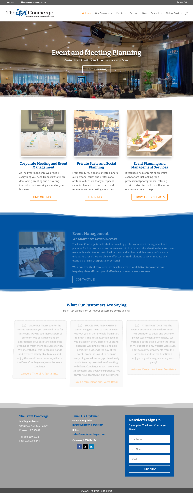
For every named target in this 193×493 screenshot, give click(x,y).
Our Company (102, 13)
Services (134, 13)
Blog (144, 13)
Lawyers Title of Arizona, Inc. (38, 373)
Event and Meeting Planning (96, 57)
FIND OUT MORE (43, 199)
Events (119, 13)
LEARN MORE (96, 199)
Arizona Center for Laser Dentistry (154, 368)
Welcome (86, 13)
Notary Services (174, 13)
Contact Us (156, 13)
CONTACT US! (85, 282)
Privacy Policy (182, 2)
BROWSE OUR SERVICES (149, 199)
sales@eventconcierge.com (88, 434)
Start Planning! (97, 74)
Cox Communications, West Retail (96, 381)
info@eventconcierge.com (87, 424)
